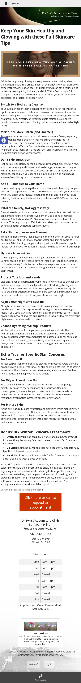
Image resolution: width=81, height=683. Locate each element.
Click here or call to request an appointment (40, 502)
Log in (49, 664)
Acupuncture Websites (17, 651)
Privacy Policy (56, 654)
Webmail (33, 664)
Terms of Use (41, 654)
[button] (4, 140)
